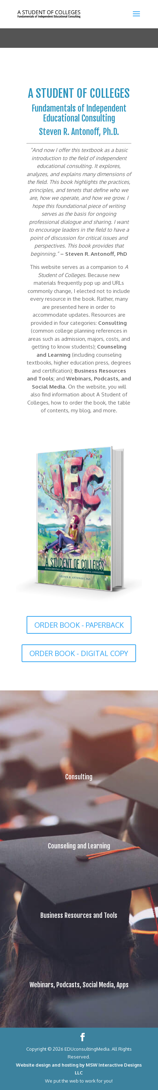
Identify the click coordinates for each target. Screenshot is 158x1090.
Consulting (78, 777)
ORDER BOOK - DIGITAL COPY (78, 653)
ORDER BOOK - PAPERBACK (79, 624)
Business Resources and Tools (78, 915)
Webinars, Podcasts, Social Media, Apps (79, 985)
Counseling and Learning (79, 846)
